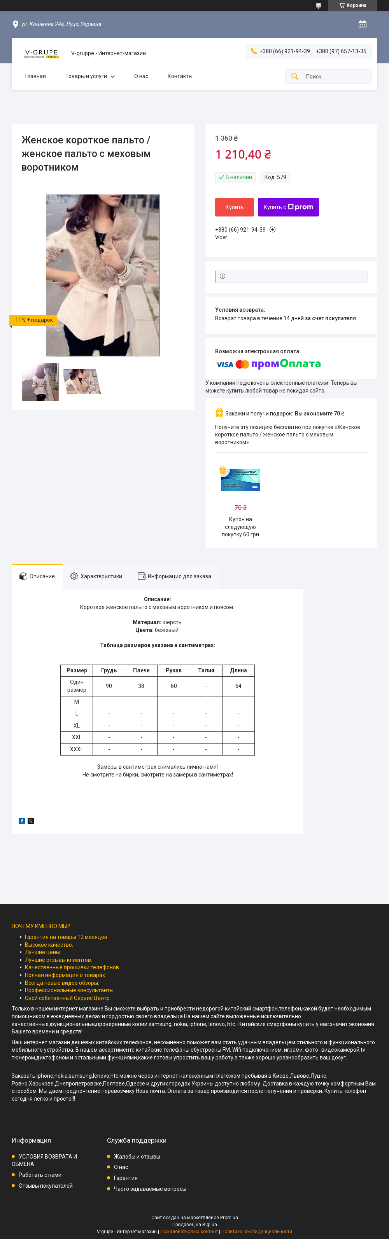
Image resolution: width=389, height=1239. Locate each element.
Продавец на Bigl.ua (194, 1224)
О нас (141, 76)
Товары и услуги (86, 76)
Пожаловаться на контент (189, 1231)
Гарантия (126, 1178)
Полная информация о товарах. (65, 975)
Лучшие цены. (43, 952)
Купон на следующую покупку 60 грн (240, 526)
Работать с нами (40, 1175)
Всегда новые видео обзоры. (62, 983)
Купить (235, 207)
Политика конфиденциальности (256, 1231)
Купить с (288, 207)
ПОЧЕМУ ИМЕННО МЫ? (41, 926)
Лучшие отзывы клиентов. (58, 960)
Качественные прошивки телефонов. (72, 967)
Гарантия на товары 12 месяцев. (67, 937)
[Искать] (294, 77)
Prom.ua (229, 1217)
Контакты (180, 76)
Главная (35, 76)
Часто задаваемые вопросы (150, 1189)
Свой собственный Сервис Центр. (68, 998)
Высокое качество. (49, 945)
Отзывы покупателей (46, 1186)
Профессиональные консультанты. (70, 990)
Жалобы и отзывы (137, 1156)
